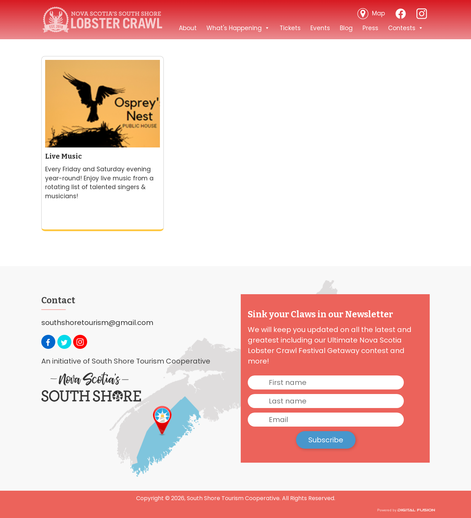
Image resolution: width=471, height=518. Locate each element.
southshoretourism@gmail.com (97, 322)
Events (320, 28)
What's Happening (238, 28)
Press (370, 28)
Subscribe (325, 440)
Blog (346, 28)
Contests (405, 28)
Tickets (290, 28)
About (188, 28)
